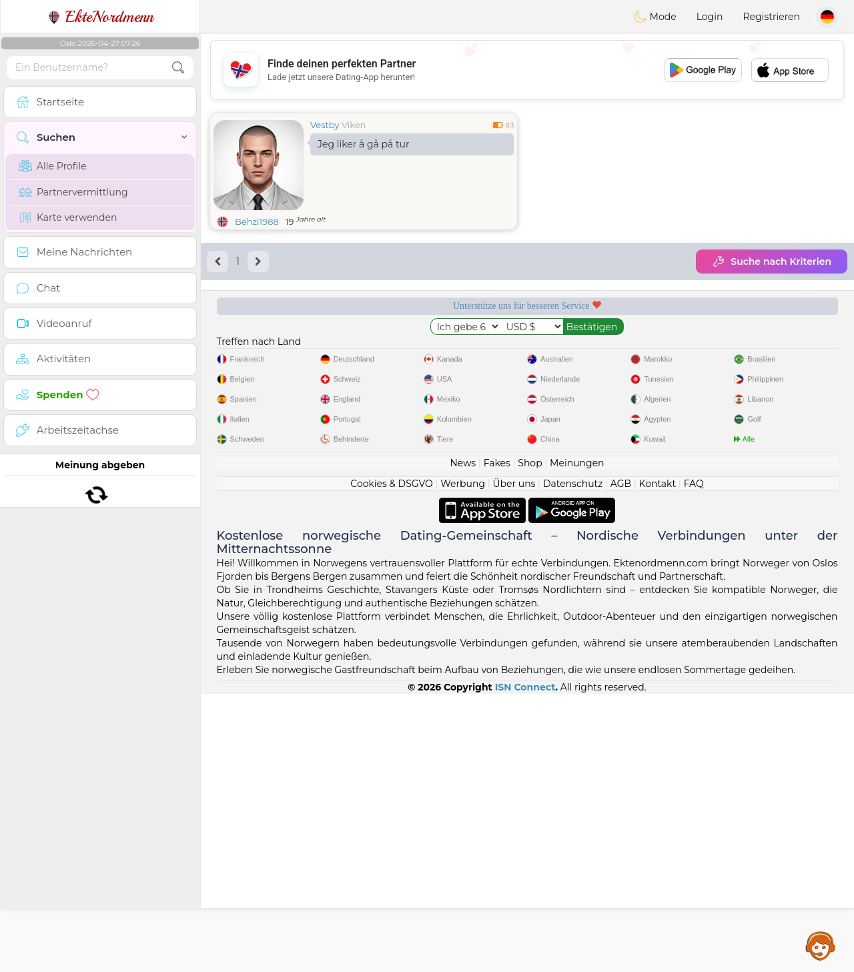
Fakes (497, 741)
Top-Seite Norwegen (775, 352)
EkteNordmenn (100, 17)
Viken (354, 124)
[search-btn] (178, 67)
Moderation (444, 352)
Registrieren (771, 17)
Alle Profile (52, 166)
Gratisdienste (280, 352)
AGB (620, 762)
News (463, 741)
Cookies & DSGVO (391, 762)
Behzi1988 (257, 221)
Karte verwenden (68, 217)
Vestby (325, 124)
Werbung (462, 762)
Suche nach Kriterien (771, 261)
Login (710, 17)
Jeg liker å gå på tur (364, 144)
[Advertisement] (527, 70)
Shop (530, 741)
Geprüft (609, 352)
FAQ (694, 762)
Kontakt (658, 762)
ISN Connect (525, 965)
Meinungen (577, 741)
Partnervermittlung (73, 192)
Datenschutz (572, 762)
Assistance (820, 945)
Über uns (513, 762)
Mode (655, 16)
